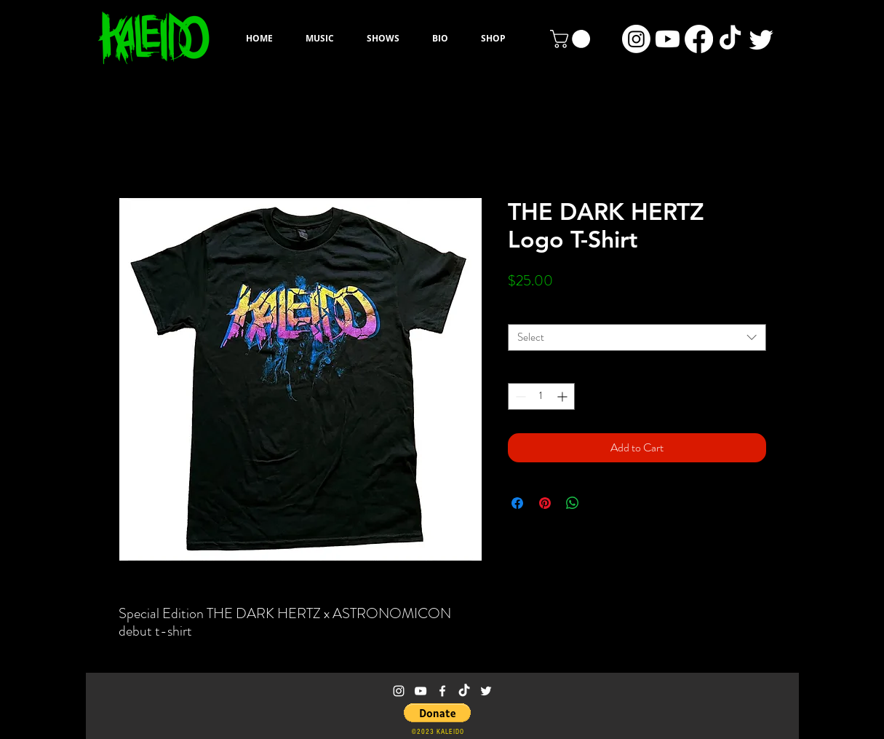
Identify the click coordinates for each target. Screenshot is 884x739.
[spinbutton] (541, 396)
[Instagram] (636, 39)
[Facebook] (699, 39)
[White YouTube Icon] (420, 691)
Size (519, 312)
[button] (572, 39)
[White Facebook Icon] (442, 691)
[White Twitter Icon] (486, 691)
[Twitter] (761, 39)
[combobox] (637, 337)
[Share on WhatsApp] (572, 503)
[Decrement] (519, 396)
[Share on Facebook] (517, 503)
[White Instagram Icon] (398, 691)
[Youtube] (667, 39)
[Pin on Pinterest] (545, 503)
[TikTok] (730, 39)
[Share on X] (600, 503)
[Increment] (563, 396)
